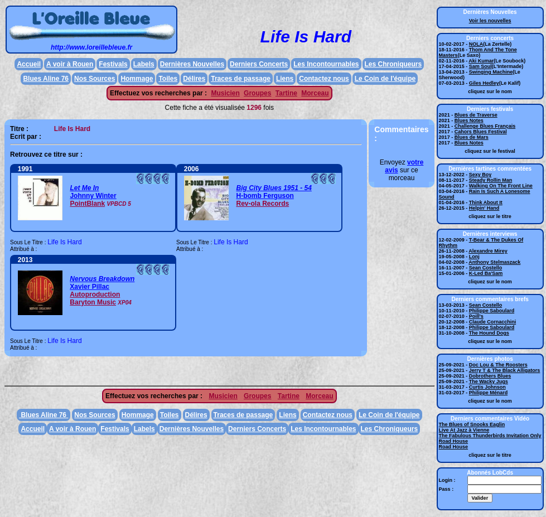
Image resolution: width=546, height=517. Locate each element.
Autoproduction (95, 294)
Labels (143, 64)
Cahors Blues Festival (481, 131)
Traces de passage (240, 79)
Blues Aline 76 (46, 79)
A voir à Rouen (69, 64)
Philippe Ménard (488, 392)
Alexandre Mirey (488, 251)
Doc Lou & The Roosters (498, 365)
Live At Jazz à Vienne (464, 430)
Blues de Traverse (476, 115)
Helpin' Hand (484, 208)
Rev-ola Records (262, 203)
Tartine (286, 93)
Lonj (474, 256)
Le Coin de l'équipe (385, 79)
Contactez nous (324, 79)
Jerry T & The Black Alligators (504, 370)
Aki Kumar (481, 61)
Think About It (485, 202)
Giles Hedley (484, 83)
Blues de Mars (472, 137)
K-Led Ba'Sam (486, 273)
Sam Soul (480, 66)
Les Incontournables (326, 64)
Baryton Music (93, 302)
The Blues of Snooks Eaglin (472, 424)
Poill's (476, 316)
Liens (284, 79)
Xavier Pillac (89, 287)
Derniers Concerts (259, 64)
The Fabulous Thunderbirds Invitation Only (490, 435)
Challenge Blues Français (485, 126)
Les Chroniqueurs (393, 64)
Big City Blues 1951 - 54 (273, 188)
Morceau (314, 93)
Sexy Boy (480, 174)
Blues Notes (469, 120)
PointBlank (87, 203)
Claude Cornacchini (492, 322)
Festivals (113, 64)
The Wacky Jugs (488, 381)
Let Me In (84, 188)
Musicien (225, 93)
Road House (453, 441)
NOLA (476, 44)
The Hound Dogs (489, 333)
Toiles (167, 79)
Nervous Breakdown (102, 279)
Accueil (29, 64)
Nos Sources (94, 79)
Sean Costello (485, 267)
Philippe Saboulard (492, 310)
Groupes (257, 93)
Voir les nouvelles (490, 20)
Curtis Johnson (487, 387)
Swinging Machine (491, 72)
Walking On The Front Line (501, 186)
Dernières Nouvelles (192, 64)
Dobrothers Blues (490, 376)
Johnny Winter (93, 196)
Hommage (136, 79)
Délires (194, 79)
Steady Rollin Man (491, 180)
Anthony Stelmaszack (494, 262)
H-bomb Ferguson (264, 196)
